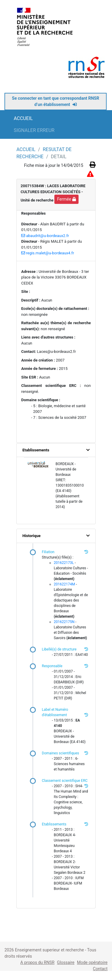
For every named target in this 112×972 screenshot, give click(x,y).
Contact (100, 968)
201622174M (64, 584)
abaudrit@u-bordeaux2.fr (45, 235)
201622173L (64, 563)
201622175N (64, 622)
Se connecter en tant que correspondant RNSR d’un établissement (55, 101)
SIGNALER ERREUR (34, 130)
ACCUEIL (23, 118)
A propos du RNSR (37, 962)
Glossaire (65, 962)
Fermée (66, 199)
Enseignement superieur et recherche (50, 950)
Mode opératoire (92, 962)
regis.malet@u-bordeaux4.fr (47, 253)
